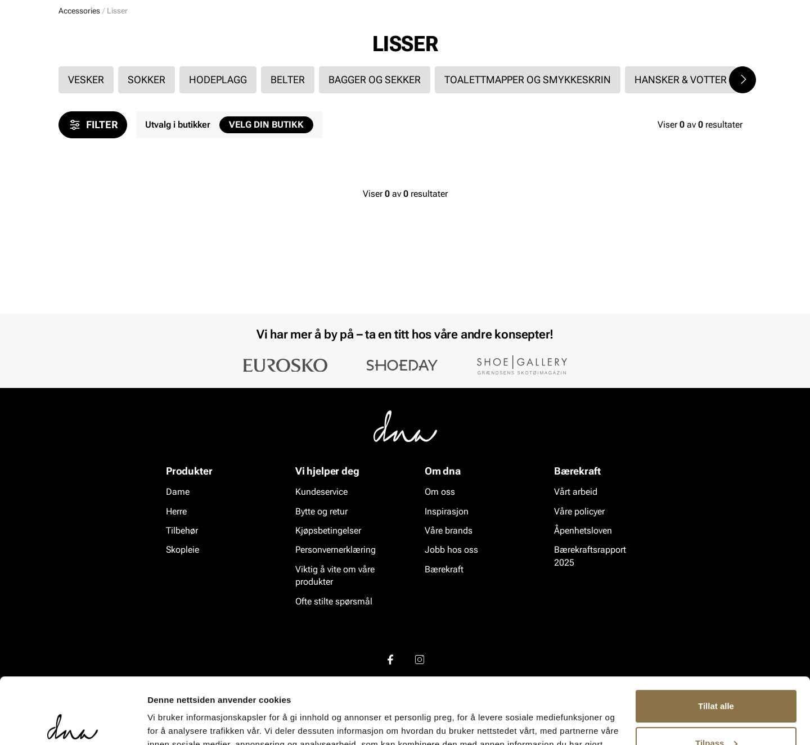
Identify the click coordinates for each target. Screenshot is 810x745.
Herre (109, 73)
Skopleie (223, 73)
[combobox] (343, 40)
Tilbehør (182, 530)
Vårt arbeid (575, 492)
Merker (575, 73)
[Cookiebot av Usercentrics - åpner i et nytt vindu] (73, 723)
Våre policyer (579, 511)
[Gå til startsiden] (83, 40)
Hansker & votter (680, 166)
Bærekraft (444, 569)
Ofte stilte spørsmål (333, 601)
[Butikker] (602, 41)
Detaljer (163, 723)
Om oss (440, 492)
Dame (69, 73)
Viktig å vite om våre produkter (335, 575)
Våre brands (448, 530)
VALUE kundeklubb (712, 73)
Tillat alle (716, 640)
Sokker (146, 166)
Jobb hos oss (451, 550)
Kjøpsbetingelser (328, 530)
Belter (288, 166)
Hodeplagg (218, 166)
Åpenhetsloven (583, 530)
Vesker (86, 166)
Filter (93, 211)
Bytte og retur (321, 511)
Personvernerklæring (335, 550)
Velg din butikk (266, 211)
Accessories (163, 73)
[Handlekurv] (733, 41)
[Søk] (467, 40)
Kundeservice (321, 492)
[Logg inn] (643, 41)
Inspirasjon (632, 73)
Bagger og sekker (374, 166)
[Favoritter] (685, 41)
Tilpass (716, 676)
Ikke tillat (716, 714)
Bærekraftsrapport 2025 (590, 556)
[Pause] (743, 9)
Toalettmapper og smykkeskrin (527, 166)
